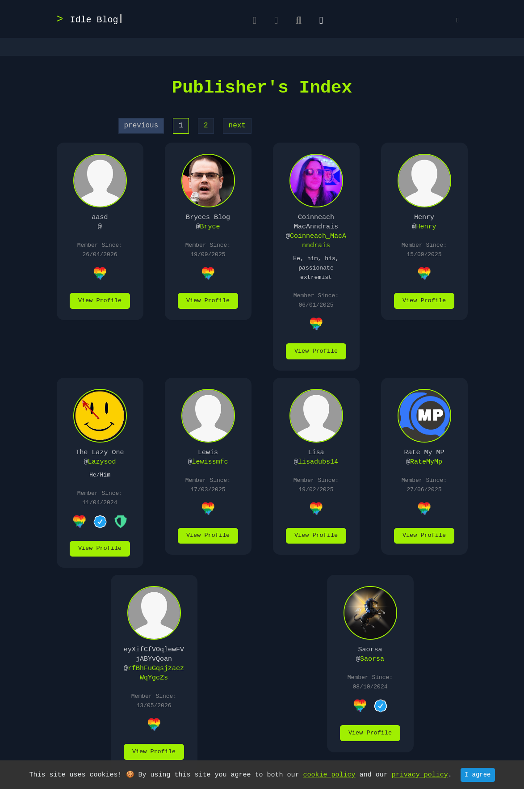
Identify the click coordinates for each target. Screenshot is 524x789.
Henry (426, 227)
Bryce (210, 227)
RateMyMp (426, 462)
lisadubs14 (318, 462)
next (237, 126)
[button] (457, 21)
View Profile (100, 300)
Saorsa (372, 659)
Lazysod (102, 462)
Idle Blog (94, 20)
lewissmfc (210, 462)
